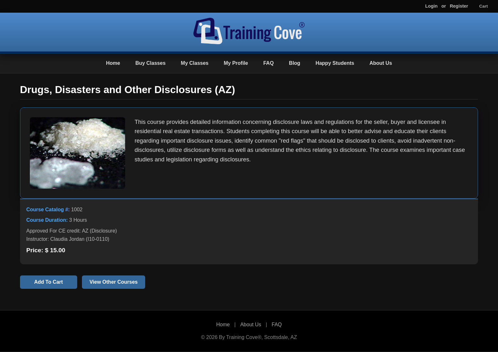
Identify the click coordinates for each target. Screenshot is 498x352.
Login (431, 6)
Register (459, 6)
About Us (380, 63)
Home (113, 63)
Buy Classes (150, 63)
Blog (294, 63)
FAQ (268, 63)
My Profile (236, 63)
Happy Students (334, 63)
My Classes (194, 63)
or (443, 6)
